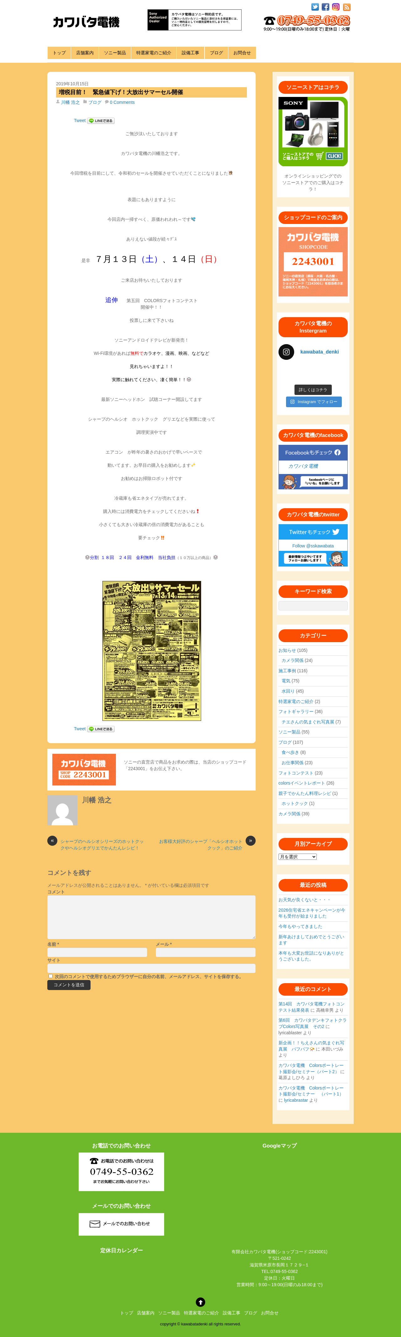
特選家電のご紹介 (153, 52)
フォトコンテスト (296, 772)
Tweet (80, 120)
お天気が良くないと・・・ (305, 899)
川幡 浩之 (70, 102)
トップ (59, 52)
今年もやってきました (300, 926)
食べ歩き (290, 752)
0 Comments (122, 102)
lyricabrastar (296, 1100)
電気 (286, 680)
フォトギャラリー (296, 711)
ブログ (216, 52)
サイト (53, 960)
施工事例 (287, 670)
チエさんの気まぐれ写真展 (308, 721)
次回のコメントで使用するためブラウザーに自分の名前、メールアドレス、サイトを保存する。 (149, 976)
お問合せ (242, 52)
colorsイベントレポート (302, 783)
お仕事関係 (293, 762)
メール (164, 944)
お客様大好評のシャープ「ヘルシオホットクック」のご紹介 (207, 844)
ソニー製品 (115, 52)
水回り (288, 691)
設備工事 (190, 52)
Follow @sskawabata (313, 545)
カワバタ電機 (303, 466)
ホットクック (295, 803)
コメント (56, 891)
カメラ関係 (293, 660)
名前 (53, 944)
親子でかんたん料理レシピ (305, 793)
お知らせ (287, 650)
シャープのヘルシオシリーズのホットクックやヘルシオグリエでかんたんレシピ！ (95, 844)
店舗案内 (85, 52)
